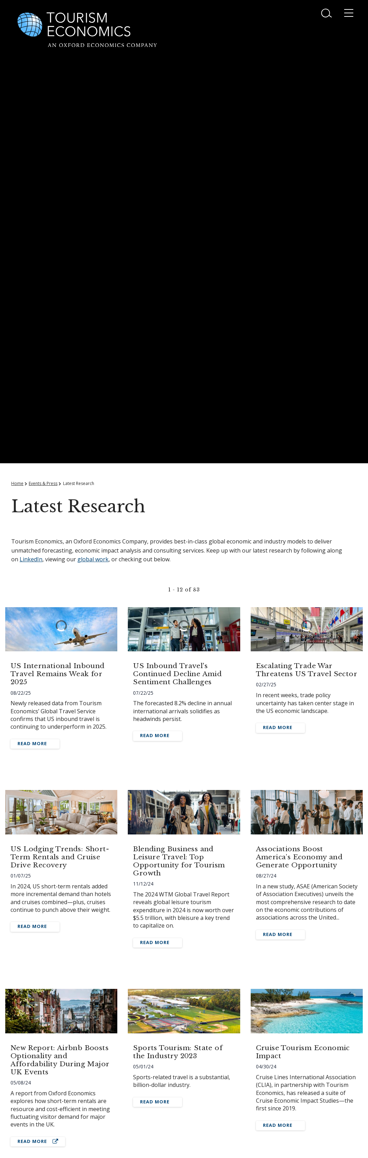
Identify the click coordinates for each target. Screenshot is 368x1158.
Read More (32, 743)
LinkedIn (31, 559)
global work (93, 559)
